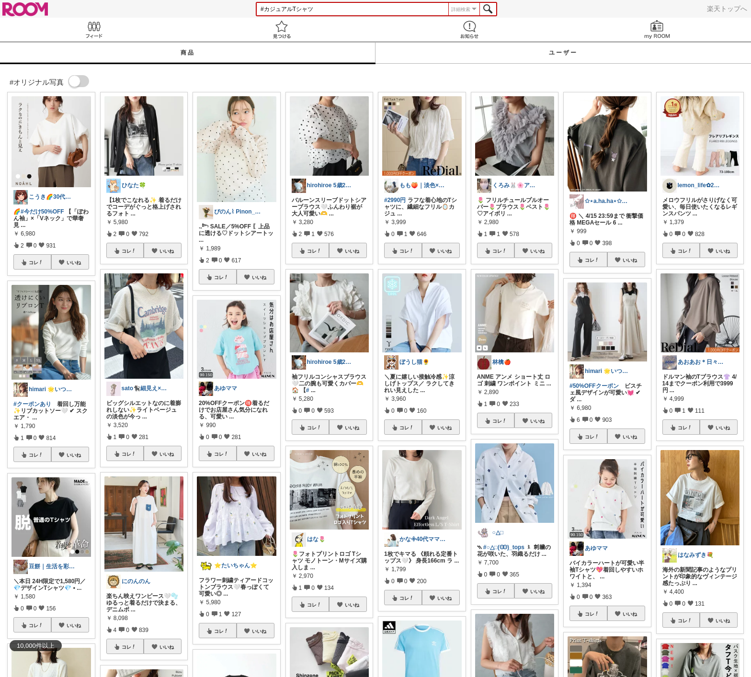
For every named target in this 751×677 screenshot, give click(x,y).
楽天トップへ (727, 8)
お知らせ (469, 29)
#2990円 (395, 200)
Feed (94, 29)
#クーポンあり (32, 404)
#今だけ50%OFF (42, 211)
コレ (36, 262)
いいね (74, 262)
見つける (282, 29)
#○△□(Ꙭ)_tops (503, 547)
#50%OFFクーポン (594, 386)
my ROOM (657, 29)
